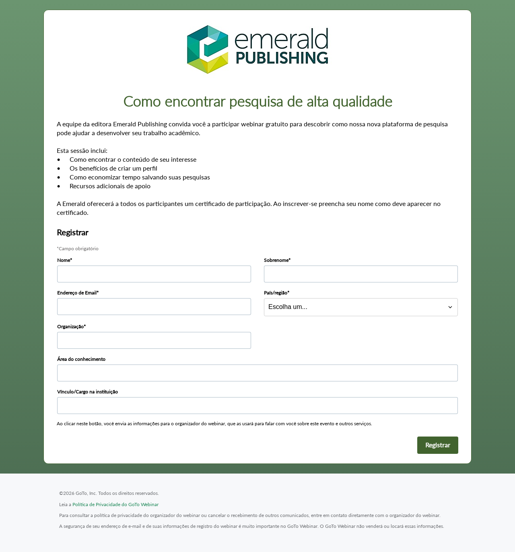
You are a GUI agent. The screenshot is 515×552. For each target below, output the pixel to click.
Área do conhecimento (81, 359)
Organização (70, 326)
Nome (63, 260)
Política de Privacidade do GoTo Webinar (115, 504)
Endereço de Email (77, 293)
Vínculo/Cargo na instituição (87, 392)
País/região (275, 293)
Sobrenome (276, 260)
